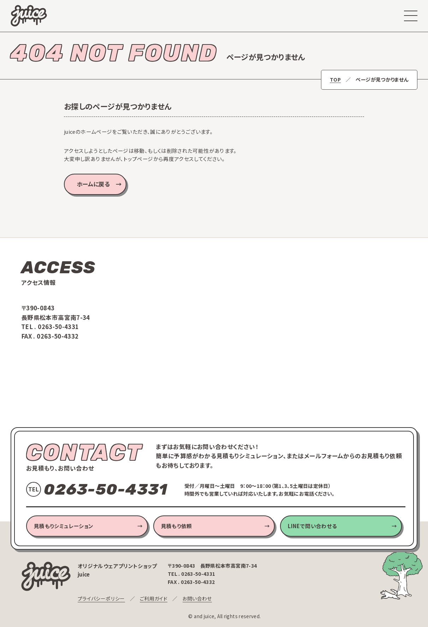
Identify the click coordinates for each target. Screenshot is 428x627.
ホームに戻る (93, 184)
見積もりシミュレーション (63, 526)
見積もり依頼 (176, 526)
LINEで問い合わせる (312, 526)
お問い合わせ (196, 598)
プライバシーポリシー (101, 598)
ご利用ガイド (153, 598)
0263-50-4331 (58, 326)
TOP (335, 79)
